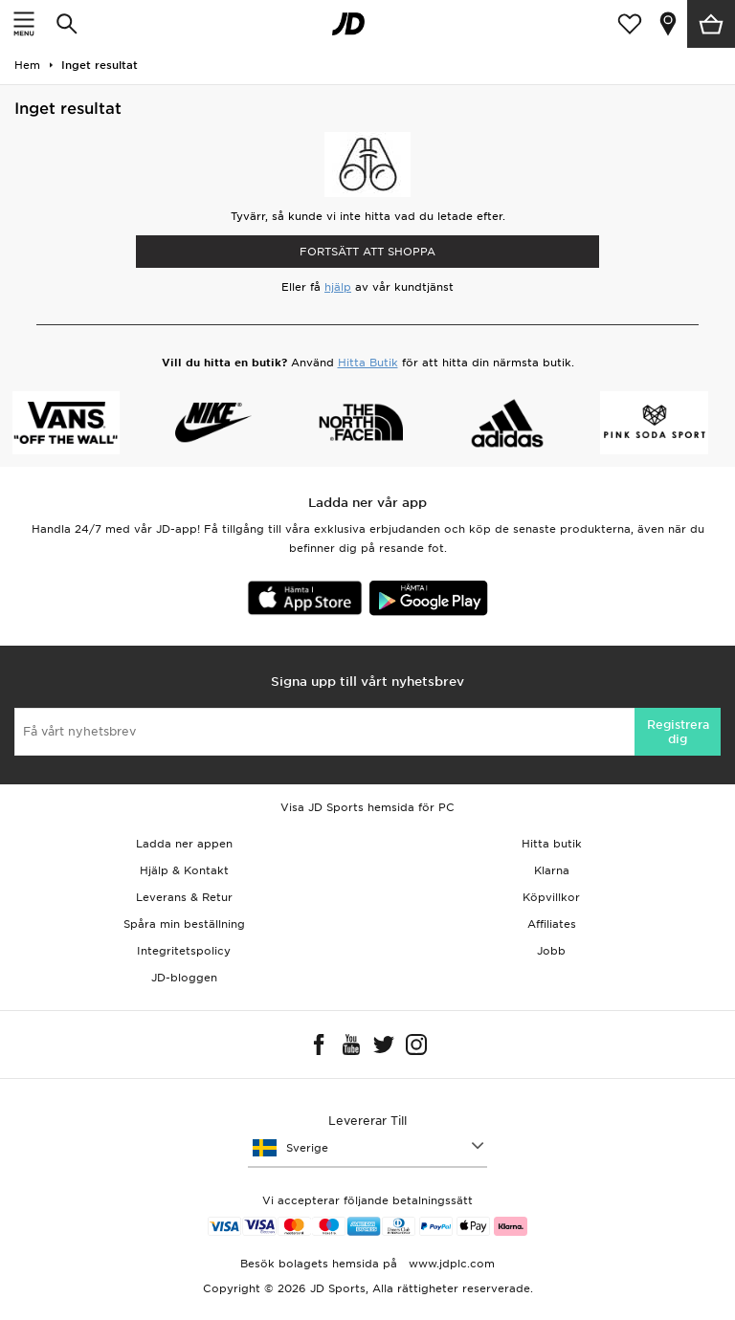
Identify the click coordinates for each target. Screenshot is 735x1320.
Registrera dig (678, 731)
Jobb (551, 950)
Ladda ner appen (184, 843)
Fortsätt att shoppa (367, 251)
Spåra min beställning (184, 924)
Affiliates (551, 924)
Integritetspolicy (184, 950)
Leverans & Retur (184, 897)
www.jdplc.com (450, 1263)
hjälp (337, 287)
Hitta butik (552, 843)
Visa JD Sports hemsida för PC (367, 807)
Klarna (551, 870)
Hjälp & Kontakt (184, 870)
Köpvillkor (551, 897)
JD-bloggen (184, 977)
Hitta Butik (368, 362)
